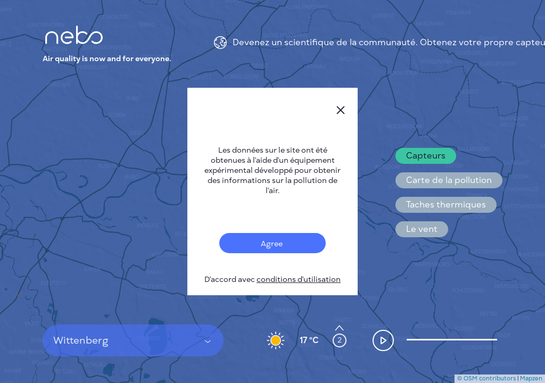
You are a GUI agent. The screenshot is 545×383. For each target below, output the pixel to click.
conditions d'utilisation (299, 279)
